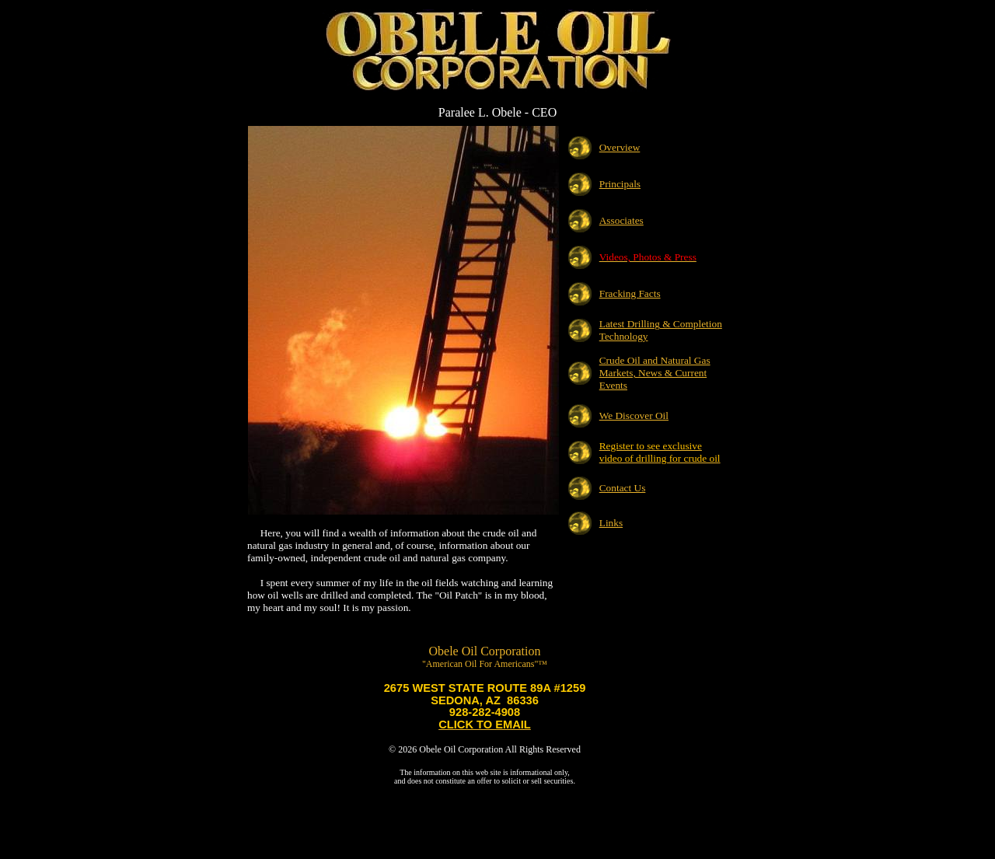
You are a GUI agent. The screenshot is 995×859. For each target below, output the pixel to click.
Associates (621, 220)
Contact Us (622, 488)
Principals (620, 184)
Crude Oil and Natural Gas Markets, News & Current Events (654, 372)
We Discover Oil (634, 415)
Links (611, 523)
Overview (620, 147)
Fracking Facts (630, 293)
